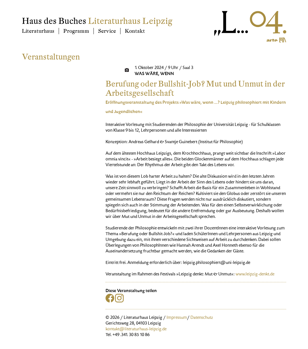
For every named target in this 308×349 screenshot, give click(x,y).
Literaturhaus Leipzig (130, 21)
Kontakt (135, 31)
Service (107, 31)
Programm (76, 31)
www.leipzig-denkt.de (255, 274)
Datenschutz (201, 318)
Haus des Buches (54, 21)
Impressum (177, 318)
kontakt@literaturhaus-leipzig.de (136, 329)
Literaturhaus (38, 31)
